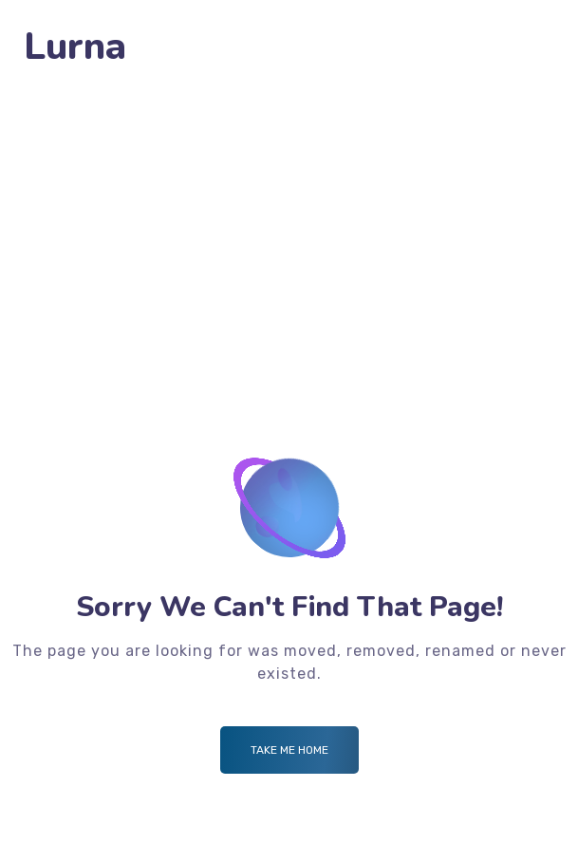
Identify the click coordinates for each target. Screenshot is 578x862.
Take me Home (289, 750)
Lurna (75, 47)
